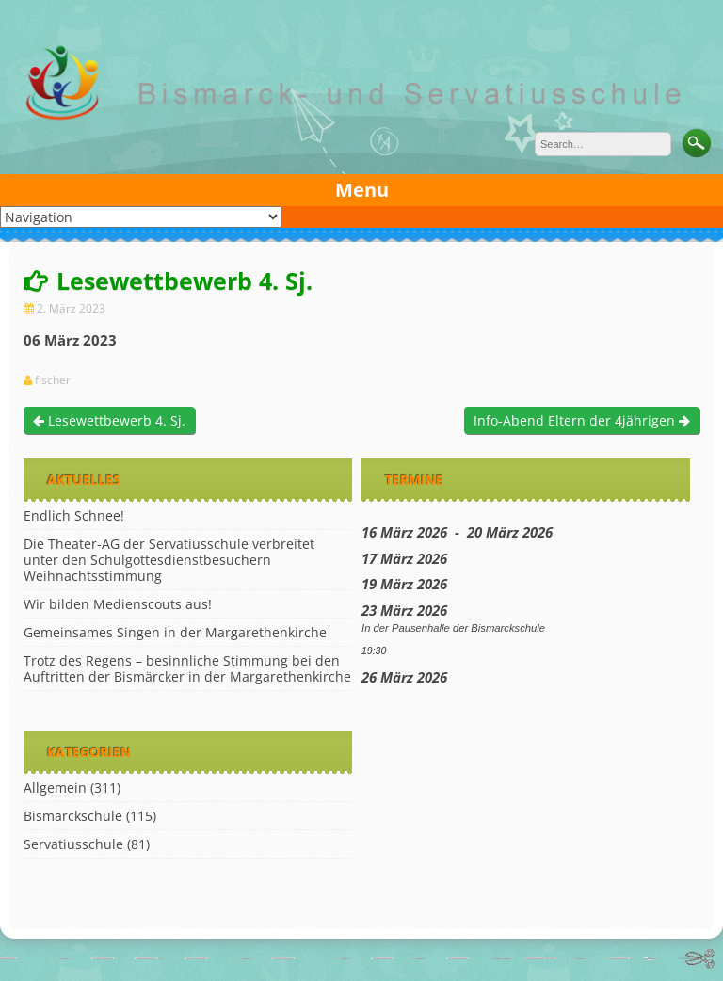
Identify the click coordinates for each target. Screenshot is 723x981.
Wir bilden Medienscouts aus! (118, 604)
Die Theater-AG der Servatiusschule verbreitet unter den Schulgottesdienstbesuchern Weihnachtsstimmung (169, 560)
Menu (362, 189)
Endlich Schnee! (74, 515)
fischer (53, 380)
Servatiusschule (73, 844)
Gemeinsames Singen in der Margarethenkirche (175, 632)
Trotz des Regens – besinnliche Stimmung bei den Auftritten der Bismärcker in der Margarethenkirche (187, 668)
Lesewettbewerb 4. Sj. (109, 420)
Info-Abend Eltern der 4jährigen (582, 420)
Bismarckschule (73, 816)
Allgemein (55, 787)
